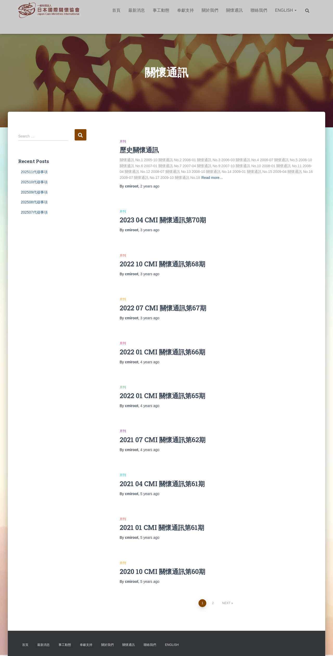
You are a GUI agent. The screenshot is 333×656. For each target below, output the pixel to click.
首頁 (116, 10)
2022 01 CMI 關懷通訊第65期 (162, 395)
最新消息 (136, 10)
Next (226, 603)
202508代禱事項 (34, 202)
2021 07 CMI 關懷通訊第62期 (163, 439)
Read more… (212, 178)
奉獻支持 (185, 10)
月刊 (123, 141)
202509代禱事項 (34, 192)
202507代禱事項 (34, 212)
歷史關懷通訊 (139, 150)
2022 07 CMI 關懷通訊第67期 (163, 308)
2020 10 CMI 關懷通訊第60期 (162, 571)
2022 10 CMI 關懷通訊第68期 (162, 264)
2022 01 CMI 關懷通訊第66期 (162, 352)
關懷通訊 (234, 10)
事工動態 (161, 10)
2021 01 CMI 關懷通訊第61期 (162, 527)
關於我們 (210, 10)
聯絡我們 (259, 10)
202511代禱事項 (34, 172)
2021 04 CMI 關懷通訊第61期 (162, 483)
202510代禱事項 (34, 182)
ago (149, 186)
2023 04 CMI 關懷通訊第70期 (163, 220)
